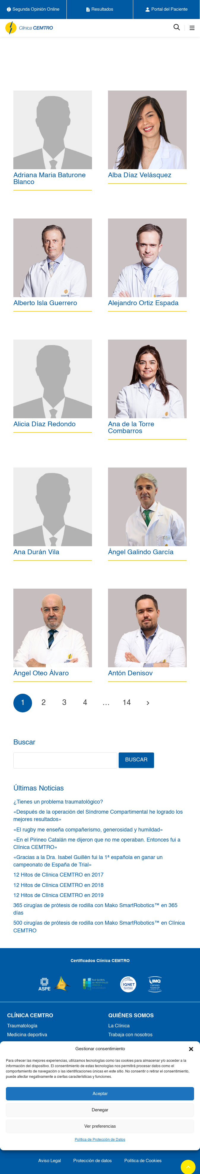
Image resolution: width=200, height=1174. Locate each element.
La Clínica (119, 1026)
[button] (191, 1049)
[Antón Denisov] (147, 592)
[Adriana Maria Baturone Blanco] (52, 93)
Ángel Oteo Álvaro (41, 673)
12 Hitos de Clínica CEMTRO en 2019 (58, 895)
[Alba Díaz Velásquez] (147, 93)
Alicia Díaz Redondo (44, 424)
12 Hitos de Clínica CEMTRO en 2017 (58, 875)
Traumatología (22, 1026)
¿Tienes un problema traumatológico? (58, 802)
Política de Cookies (143, 1161)
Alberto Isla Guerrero (45, 303)
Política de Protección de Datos (100, 1140)
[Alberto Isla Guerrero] (52, 221)
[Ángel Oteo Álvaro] (52, 592)
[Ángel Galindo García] (147, 470)
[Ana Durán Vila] (52, 470)
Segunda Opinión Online (33, 9)
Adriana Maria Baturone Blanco (49, 179)
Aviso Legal (49, 1161)
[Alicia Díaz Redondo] (52, 343)
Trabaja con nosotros (130, 1035)
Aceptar (100, 1093)
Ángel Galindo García (141, 552)
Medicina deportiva (27, 1035)
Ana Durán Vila (36, 552)
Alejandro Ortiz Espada (143, 303)
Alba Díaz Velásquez (140, 175)
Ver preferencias (100, 1126)
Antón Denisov (130, 673)
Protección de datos (92, 1161)
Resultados (99, 9)
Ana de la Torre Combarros (131, 428)
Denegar (100, 1110)
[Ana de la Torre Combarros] (147, 343)
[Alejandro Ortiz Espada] (147, 221)
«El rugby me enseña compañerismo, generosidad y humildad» (88, 830)
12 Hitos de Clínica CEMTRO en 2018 (58, 885)
